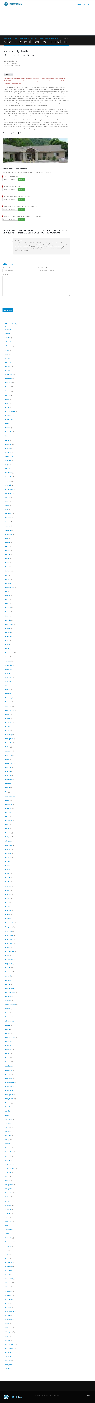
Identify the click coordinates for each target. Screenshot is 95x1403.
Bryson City (8, 432)
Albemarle (8, 342)
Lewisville (8, 833)
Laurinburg (8, 820)
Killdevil (7, 788)
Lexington (8, 837)
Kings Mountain (10, 796)
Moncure (8, 910)
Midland (7, 902)
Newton (7, 984)
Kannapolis (8, 775)
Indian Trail (8, 755)
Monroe (7, 914)
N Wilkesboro (9, 960)
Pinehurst (8, 1025)
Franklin (7, 640)
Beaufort (8, 387)
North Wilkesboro (10, 992)
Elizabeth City (9, 583)
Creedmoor (8, 534)
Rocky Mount (9, 1099)
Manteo (7, 869)
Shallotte (8, 1135)
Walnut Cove (9, 1279)
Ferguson (8, 628)
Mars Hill (7, 878)
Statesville (8, 1205)
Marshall (7, 882)
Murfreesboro (9, 951)
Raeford (7, 1054)
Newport (8, 980)
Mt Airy (7, 947)
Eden (6, 575)
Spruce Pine (8, 1193)
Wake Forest (9, 1266)
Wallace (7, 1275)
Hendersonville (9, 710)
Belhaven (8, 391)
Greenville (8, 681)
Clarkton (7, 497)
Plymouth (8, 1041)
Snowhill (7, 1160)
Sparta (7, 1176)
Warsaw (7, 1287)
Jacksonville (8, 763)
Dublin (7, 563)
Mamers (7, 865)
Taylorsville (8, 1238)
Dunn (7, 567)
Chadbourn (8, 473)
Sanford (7, 1127)
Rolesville (8, 1103)
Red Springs (8, 1070)
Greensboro (8, 677)
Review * (5, 275)
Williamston (8, 1328)
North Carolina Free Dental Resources (24, 38)
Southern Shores (10, 1168)
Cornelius (8, 530)
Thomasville (9, 1242)
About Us (86, 4)
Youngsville (8, 1365)
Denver (7, 550)
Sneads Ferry (9, 1152)
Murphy (7, 955)
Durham (7, 571)
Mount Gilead (9, 935)
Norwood (8, 996)
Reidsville (8, 1074)
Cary (6, 464)
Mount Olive (9, 943)
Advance (7, 334)
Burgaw (7, 440)
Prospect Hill (9, 1050)
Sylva (6, 1225)
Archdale (7, 358)
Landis (7, 816)
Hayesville (8, 702)
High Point (8, 722)
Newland (8, 976)
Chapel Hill (8, 477)
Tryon (7, 1254)
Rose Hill (7, 1107)
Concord (7, 522)
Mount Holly (9, 939)
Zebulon (7, 1369)
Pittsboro (8, 1033)
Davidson (8, 542)
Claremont (8, 493)
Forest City (8, 636)
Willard (7, 1324)
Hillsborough (9, 734)
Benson (7, 399)
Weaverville (8, 1299)
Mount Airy (8, 931)
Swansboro (8, 1221)
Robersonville (9, 1090)
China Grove (9, 489)
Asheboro (8, 362)
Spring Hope (9, 1185)
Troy (6, 1250)
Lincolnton (8, 845)
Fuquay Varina (9, 653)
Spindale (7, 1180)
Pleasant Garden (10, 1037)
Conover (7, 526)
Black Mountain (10, 411)
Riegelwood (8, 1078)
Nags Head (8, 964)
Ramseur (8, 1062)
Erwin (7, 604)
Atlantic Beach (9, 374)
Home (79, 4)
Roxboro (7, 1115)
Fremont (7, 644)
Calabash (8, 452)
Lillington (8, 841)
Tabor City (8, 1230)
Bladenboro (8, 415)
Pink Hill (7, 1029)
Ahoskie (7, 338)
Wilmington (8, 1332)
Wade (7, 1258)
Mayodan (8, 890)
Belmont (7, 395)
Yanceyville (8, 1360)
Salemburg (8, 1119)
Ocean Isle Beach (10, 1005)
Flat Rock (8, 632)
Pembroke (8, 1017)
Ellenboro (8, 595)
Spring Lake (8, 1189)
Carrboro (8, 460)
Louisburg (8, 849)
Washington (8, 1291)
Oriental (7, 1009)
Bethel (7, 403)
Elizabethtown (9, 587)
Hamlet (7, 689)
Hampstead (8, 694)
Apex (6, 354)
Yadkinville (8, 1356)
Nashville (8, 968)
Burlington (8, 444)
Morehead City (9, 923)
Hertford (7, 714)
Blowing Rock (9, 419)
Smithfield (8, 1148)
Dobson (7, 554)
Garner (7, 657)
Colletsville (8, 514)
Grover (7, 685)
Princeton (8, 1045)
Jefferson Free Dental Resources (49, 38)
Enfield (7, 599)
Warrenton (8, 1283)
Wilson (7, 1336)
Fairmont (8, 608)
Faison (7, 616)
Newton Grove (9, 988)
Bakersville (8, 379)
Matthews (8, 886)
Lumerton (8, 857)
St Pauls (7, 1197)
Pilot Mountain (9, 1021)
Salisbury (8, 1123)
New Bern (8, 972)
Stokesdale (8, 1213)
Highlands (8, 726)
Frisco (7, 649)
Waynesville (8, 1295)
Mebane (7, 898)
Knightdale (8, 808)
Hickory (7, 718)
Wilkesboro (8, 1320)
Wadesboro (8, 1262)
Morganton (8, 927)
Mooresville (8, 919)
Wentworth (8, 1307)
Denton (7, 546)
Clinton (7, 505)
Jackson (7, 759)
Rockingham (9, 1095)
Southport (8, 1172)
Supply (7, 1217)
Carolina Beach (9, 456)
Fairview (7, 612)
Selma (7, 1131)
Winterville (8, 1352)
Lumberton (8, 853)
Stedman (8, 1209)
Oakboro (8, 1000)
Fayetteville (8, 624)
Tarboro (7, 1234)
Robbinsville (8, 1086)
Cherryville (8, 485)
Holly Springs (9, 739)
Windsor (7, 1340)
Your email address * (44, 267)
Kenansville (8, 779)
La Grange (8, 812)
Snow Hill (8, 1156)
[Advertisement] (47, 21)
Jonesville (8, 771)
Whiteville (8, 1315)
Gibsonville (8, 665)
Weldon (7, 1303)
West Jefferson (9, 1311)
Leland (7, 824)
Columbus (8, 518)
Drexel (7, 559)
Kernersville (8, 784)
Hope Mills (8, 743)
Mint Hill (7, 906)
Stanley (7, 1201)
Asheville (7, 366)
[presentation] (17, 303)
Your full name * (7, 267)
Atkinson (7, 370)
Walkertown (8, 1270)
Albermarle (8, 346)
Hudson (7, 747)
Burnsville (8, 448)
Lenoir (7, 829)
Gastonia (8, 661)
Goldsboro (8, 669)
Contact (88, 1395)
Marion (7, 874)
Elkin (6, 591)
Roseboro (8, 1111)
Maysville (8, 894)
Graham (7, 673)
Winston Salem (9, 1344)
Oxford (7, 1013)
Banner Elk (8, 383)
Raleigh (7, 1058)
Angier (7, 350)
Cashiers (7, 469)
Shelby (7, 1140)
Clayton (7, 501)
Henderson (8, 706)
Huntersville (8, 751)
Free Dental (7, 38)
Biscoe (7, 407)
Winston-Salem (9, 1348)
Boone (7, 424)
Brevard (7, 428)
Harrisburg (8, 698)
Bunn (6, 436)
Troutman (8, 1246)
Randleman (8, 1066)
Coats (7, 509)
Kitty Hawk (8, 804)
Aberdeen (8, 329)
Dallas (7, 538)
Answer (21, 179)
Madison (7, 861)
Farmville (8, 620)
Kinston (7, 800)
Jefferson (8, 767)
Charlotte (8, 481)
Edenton (7, 579)
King (6, 792)
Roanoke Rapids (10, 1082)
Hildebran (8, 730)
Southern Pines (9, 1164)
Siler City (7, 1144)
